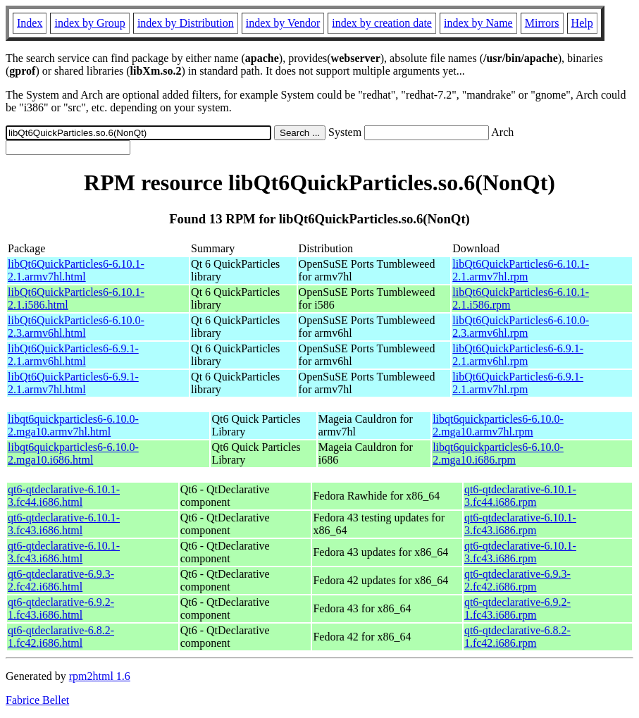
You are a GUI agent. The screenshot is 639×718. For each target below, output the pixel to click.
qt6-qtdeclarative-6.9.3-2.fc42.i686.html (61, 580)
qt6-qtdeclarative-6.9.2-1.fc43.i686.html (61, 608)
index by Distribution (185, 23)
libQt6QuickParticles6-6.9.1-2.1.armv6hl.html (73, 354)
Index (29, 23)
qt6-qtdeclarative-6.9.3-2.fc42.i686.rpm (517, 580)
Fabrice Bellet (37, 700)
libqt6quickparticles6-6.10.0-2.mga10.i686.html (73, 453)
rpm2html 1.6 (99, 676)
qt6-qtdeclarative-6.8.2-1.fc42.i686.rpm (517, 636)
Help (582, 23)
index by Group (89, 23)
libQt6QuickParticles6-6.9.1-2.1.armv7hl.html (73, 383)
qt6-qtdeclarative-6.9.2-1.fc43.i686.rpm (517, 608)
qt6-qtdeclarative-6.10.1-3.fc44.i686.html (64, 495)
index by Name (478, 23)
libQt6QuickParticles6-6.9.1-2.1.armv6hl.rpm (517, 354)
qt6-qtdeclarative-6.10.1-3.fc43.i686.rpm (520, 524)
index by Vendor (283, 23)
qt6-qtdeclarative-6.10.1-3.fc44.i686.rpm (520, 495)
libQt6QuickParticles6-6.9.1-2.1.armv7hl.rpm (517, 383)
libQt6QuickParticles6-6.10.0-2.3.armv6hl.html (76, 326)
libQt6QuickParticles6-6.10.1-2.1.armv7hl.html (76, 270)
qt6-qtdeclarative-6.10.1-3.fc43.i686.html (64, 524)
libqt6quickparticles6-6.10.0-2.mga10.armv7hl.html (73, 425)
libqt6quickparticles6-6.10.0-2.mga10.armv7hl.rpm (498, 425)
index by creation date (382, 23)
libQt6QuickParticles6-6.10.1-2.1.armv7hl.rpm (520, 270)
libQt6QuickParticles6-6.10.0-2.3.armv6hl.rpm (520, 326)
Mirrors (542, 23)
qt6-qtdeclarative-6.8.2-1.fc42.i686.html (61, 636)
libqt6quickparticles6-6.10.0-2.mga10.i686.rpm (498, 453)
